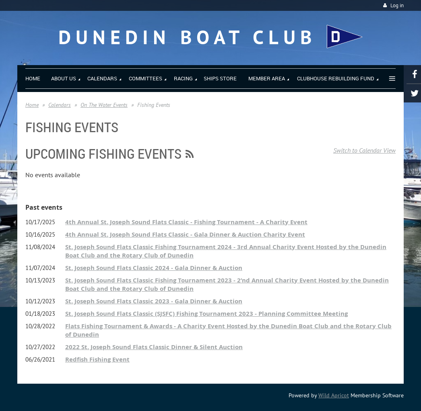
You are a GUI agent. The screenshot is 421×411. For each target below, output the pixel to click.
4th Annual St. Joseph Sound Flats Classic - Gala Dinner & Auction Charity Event (185, 234)
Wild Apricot (333, 395)
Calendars (59, 104)
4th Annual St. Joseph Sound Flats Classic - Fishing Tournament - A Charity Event (186, 222)
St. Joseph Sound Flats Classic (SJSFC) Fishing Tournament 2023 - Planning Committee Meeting (206, 313)
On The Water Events (104, 104)
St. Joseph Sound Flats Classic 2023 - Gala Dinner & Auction (153, 301)
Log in (397, 5)
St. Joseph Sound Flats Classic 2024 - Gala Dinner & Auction (153, 268)
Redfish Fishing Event (97, 359)
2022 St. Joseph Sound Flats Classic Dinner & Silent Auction (154, 347)
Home (32, 104)
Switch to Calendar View (364, 150)
